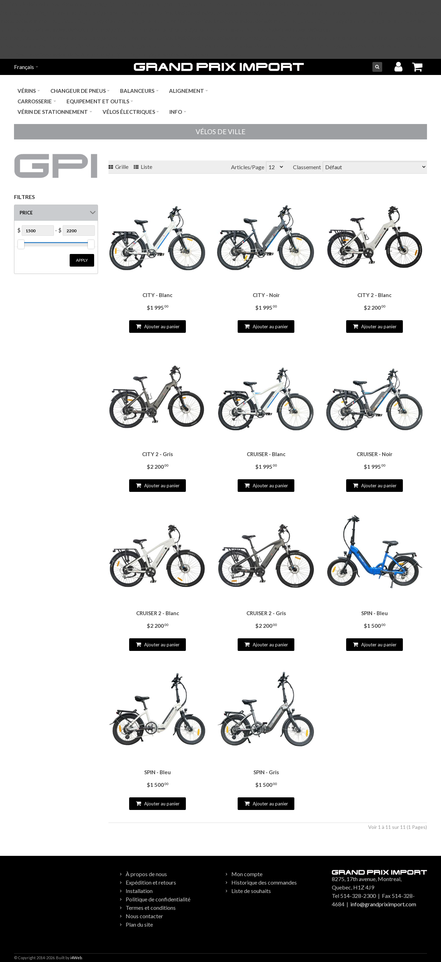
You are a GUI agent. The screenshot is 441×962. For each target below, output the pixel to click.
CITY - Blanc (157, 295)
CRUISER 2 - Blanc (157, 613)
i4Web (76, 957)
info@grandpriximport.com (383, 904)
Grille (118, 166)
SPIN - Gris (266, 772)
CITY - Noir (266, 295)
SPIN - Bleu (374, 613)
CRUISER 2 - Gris (266, 613)
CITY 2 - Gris (157, 454)
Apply (82, 260)
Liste (143, 166)
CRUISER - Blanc (266, 454)
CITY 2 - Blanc (374, 295)
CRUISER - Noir (374, 454)
